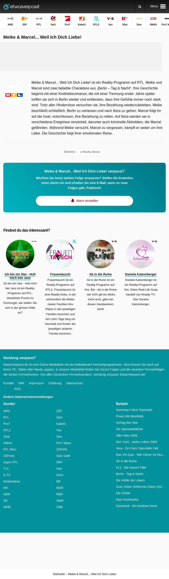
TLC (6, 468)
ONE (59, 507)
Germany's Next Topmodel (134, 410)
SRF (59, 462)
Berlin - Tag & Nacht (129, 474)
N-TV (7, 475)
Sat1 (59, 417)
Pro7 (6, 424)
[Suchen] (140, 6)
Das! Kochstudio (127, 499)
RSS (18, 389)
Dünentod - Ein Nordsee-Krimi (136, 506)
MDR (59, 488)
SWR (60, 500)
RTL (6, 417)
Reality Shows (90, 151)
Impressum (36, 383)
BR (58, 481)
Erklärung (55, 383)
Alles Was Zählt (126, 435)
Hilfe (21, 383)
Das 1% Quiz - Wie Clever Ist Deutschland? (141, 454)
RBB (59, 494)
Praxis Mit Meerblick (129, 416)
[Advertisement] (84, 56)
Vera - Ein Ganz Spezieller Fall (137, 448)
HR (5, 488)
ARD (6, 411)
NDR (6, 494)
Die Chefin (123, 493)
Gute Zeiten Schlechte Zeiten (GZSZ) (141, 486)
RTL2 (7, 430)
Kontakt (8, 383)
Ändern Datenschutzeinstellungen (28, 397)
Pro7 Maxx (63, 443)
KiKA (59, 475)
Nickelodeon (11, 481)
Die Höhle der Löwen (130, 480)
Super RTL (10, 462)
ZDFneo (9, 456)
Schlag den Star (127, 422)
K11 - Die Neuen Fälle (131, 467)
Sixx (59, 436)
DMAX (7, 443)
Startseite (59, 574)
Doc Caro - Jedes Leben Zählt (136, 442)
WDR (7, 507)
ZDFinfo (61, 449)
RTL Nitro (9, 449)
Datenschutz (74, 383)
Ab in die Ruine (126, 461)
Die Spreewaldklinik (129, 429)
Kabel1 (61, 424)
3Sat (6, 436)
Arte (59, 468)
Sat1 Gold (63, 456)
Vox (58, 430)
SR (5, 500)
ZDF (59, 411)
